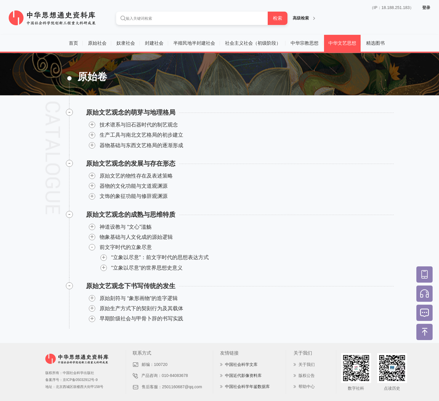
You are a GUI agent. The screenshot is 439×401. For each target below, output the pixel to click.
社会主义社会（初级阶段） (253, 43)
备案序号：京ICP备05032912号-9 (71, 380)
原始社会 (97, 43)
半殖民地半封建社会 (194, 43)
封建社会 (154, 43)
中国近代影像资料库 (243, 375)
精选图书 (375, 43)
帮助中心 (306, 386)
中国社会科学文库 (241, 364)
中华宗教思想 (305, 43)
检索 (277, 18)
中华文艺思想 (342, 43)
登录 (426, 7)
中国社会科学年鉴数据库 (247, 386)
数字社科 (356, 388)
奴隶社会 (125, 43)
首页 (73, 43)
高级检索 (304, 18)
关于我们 (306, 364)
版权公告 (306, 375)
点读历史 (392, 388)
